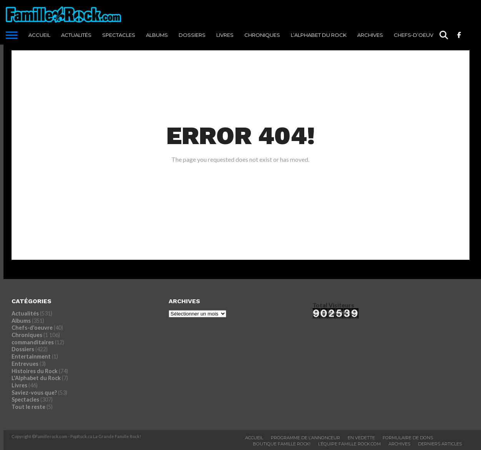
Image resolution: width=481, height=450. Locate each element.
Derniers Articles (440, 444)
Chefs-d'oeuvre (32, 327)
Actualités (76, 35)
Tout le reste (28, 407)
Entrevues (25, 363)
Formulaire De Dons (408, 437)
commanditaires (33, 342)
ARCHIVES (370, 35)
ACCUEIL (39, 35)
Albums (157, 35)
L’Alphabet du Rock (319, 35)
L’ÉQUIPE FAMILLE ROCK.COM (349, 444)
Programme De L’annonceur (305, 437)
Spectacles (118, 35)
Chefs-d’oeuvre (417, 35)
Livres (225, 35)
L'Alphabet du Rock (36, 378)
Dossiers (192, 35)
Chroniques (262, 35)
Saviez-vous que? (34, 392)
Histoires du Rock (35, 371)
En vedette (361, 437)
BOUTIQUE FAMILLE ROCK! (281, 444)
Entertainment (31, 356)
